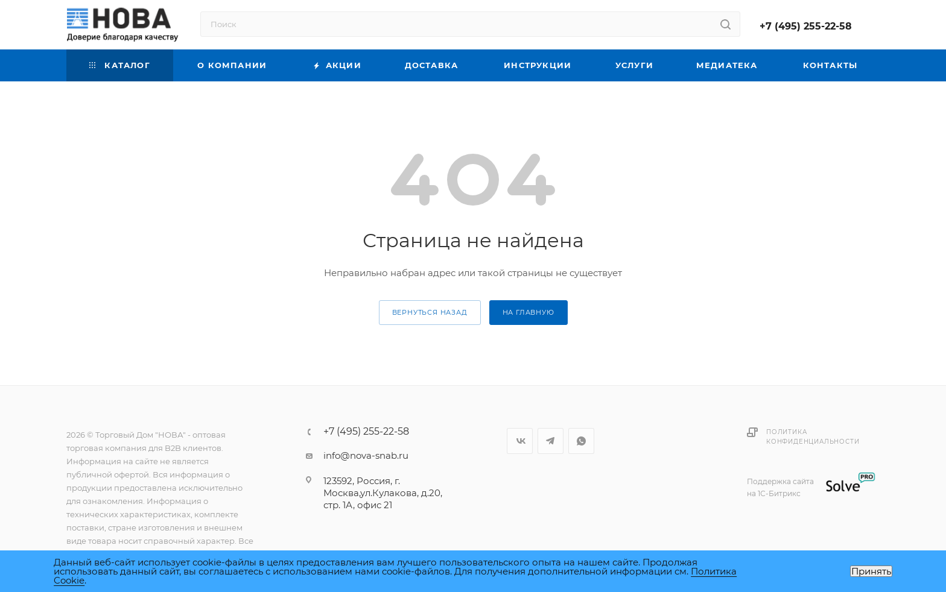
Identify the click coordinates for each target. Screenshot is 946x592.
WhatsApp (581, 441)
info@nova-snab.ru (365, 455)
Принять (871, 571)
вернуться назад (430, 312)
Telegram (550, 441)
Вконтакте (520, 441)
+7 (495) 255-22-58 (806, 26)
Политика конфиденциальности (812, 437)
